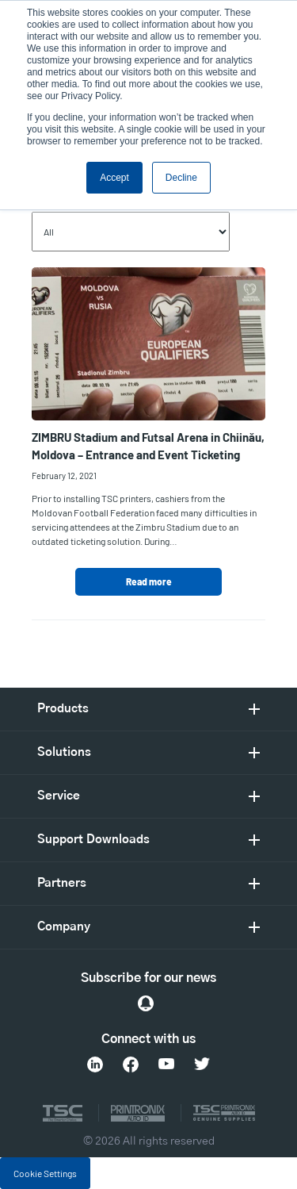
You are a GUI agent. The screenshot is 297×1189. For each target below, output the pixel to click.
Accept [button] (114, 177)
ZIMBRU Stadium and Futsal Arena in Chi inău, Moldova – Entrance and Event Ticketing (148, 446)
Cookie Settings (45, 1173)
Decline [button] (181, 177)
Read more (149, 581)
